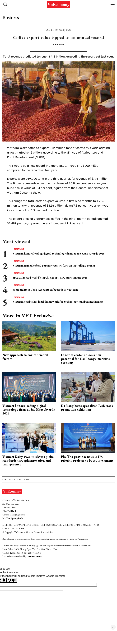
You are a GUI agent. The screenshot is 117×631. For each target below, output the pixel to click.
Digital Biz (19, 249)
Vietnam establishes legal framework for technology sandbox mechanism (58, 301)
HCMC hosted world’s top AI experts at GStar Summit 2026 (50, 277)
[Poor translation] (12, 580)
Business (10, 17)
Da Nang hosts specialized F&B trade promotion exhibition (87, 408)
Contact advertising (15, 479)
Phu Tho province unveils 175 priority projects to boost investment (87, 459)
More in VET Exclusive (28, 315)
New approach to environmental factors (25, 357)
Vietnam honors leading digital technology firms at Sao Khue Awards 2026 (58, 253)
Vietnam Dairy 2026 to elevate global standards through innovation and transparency (28, 460)
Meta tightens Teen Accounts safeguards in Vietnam (45, 289)
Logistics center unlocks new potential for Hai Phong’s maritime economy (85, 359)
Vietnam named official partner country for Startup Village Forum (54, 265)
